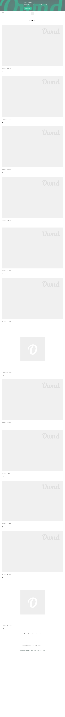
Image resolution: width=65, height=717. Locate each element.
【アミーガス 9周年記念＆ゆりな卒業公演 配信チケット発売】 (22, 239)
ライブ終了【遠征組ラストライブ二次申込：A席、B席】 (20, 127)
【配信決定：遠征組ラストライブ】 (13, 71)
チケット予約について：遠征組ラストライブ (16, 518)
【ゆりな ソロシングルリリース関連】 (14, 183)
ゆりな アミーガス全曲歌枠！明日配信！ (15, 462)
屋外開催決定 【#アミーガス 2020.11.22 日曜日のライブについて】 (23, 686)
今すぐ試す (27, 8)
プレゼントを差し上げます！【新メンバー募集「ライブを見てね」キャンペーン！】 (29, 574)
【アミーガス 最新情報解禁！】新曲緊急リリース (17, 351)
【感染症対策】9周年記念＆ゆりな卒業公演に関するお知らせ (21, 630)
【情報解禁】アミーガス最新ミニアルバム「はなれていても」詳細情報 (24, 295)
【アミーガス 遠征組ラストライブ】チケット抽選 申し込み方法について (26, 407)
